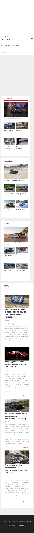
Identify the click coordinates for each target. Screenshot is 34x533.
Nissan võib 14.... (9, 130)
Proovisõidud (8, 161)
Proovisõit (15, 45)
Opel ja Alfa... (20, 130)
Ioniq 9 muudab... (9, 193)
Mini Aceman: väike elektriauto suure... (15, 180)
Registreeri (21, 525)
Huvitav (3, 52)
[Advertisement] (17, 17)
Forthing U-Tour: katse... (9, 210)
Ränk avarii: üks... (9, 255)
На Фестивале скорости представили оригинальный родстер (16, 416)
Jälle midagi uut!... (21, 270)
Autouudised (5, 45)
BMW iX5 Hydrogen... (7, 148)
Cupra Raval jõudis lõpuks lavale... (14, 118)
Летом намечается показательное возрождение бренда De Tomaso (16, 469)
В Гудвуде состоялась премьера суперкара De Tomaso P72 (16, 364)
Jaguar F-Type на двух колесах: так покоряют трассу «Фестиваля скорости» (15, 313)
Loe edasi (25, 344)
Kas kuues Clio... (21, 209)
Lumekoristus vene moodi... (20, 255)
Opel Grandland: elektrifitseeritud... (21, 194)
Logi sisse (12, 525)
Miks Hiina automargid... (20, 148)
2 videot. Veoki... (9, 270)
